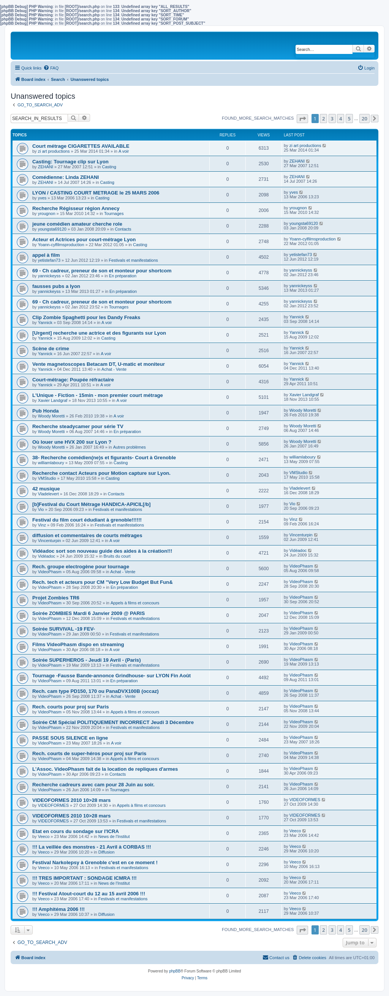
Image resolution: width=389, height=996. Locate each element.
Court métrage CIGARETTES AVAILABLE (80, 146)
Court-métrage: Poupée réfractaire (73, 380)
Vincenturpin (49, 540)
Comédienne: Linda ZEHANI (65, 177)
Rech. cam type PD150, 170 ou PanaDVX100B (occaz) (95, 691)
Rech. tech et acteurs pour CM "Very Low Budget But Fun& (102, 582)
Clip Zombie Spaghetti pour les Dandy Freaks (86, 317)
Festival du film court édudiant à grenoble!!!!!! (87, 520)
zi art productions (54, 151)
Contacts (123, 229)
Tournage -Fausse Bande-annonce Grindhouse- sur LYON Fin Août (111, 675)
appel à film (46, 255)
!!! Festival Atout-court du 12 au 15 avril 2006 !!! (88, 893)
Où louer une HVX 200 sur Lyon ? (71, 442)
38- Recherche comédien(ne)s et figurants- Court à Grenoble (104, 457)
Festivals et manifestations (133, 260)
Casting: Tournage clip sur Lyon (70, 161)
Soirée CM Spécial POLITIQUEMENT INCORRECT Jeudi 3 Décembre (113, 722)
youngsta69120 (52, 229)
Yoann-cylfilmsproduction (61, 244)
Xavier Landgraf (53, 400)
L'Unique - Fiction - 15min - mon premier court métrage (97, 395)
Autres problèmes (129, 447)
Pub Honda (45, 411)
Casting (109, 166)
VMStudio (47, 478)
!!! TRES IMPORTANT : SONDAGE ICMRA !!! (84, 878)
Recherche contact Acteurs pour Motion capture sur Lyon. (101, 473)
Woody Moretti (51, 416)
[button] (302, 118)
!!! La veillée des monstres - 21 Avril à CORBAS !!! (91, 847)
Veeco (44, 836)
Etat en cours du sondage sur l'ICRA (75, 831)
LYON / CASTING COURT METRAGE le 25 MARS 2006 (95, 193)
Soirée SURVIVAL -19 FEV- (63, 629)
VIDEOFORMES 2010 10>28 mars (71, 800)
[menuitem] (51, 68)
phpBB (174, 971)
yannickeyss (49, 276)
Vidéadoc (46, 556)
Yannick (45, 322)
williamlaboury (51, 462)
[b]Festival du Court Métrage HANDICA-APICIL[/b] (91, 504)
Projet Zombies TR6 (55, 598)
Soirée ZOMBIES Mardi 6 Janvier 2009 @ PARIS (88, 613)
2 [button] (323, 118)
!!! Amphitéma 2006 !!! (58, 909)
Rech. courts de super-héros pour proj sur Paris (89, 753)
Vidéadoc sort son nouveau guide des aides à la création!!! (102, 551)
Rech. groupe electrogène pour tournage (80, 566)
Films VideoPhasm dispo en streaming (78, 644)
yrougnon (46, 213)
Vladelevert (48, 494)
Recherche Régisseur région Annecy (76, 208)
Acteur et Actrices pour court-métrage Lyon (84, 239)
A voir (124, 151)
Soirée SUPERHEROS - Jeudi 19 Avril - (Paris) (86, 660)
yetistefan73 (49, 260)
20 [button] (364, 118)
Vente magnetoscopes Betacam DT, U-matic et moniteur (98, 364)
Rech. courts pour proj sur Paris (70, 707)
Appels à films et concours (135, 603)
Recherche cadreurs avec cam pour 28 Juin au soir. (93, 784)
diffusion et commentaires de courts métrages (87, 535)
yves (42, 198)
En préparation (122, 276)
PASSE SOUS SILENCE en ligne (70, 738)
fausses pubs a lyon (56, 286)
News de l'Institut (114, 836)
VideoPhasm (50, 571)
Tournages (113, 213)
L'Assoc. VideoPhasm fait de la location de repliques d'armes (105, 769)
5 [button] (349, 118)
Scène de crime (50, 348)
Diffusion (106, 852)
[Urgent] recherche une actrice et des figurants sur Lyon (99, 333)
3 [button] (332, 118)
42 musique (46, 489)
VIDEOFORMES (53, 805)
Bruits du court (117, 556)
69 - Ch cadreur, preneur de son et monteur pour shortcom (101, 271)
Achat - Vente (114, 369)
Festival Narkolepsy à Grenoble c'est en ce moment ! (95, 862)
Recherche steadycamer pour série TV (77, 426)
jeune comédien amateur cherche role (77, 224)
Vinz (42, 525)
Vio (41, 509)
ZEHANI (45, 166)
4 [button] (340, 118)
